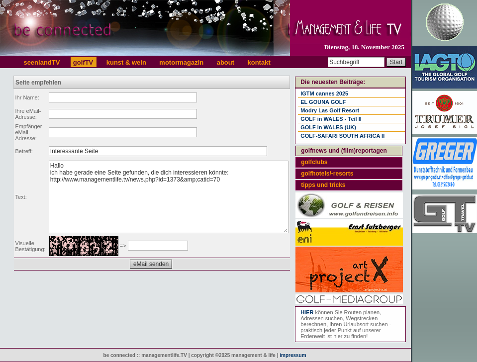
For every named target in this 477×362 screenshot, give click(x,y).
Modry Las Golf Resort (329, 110)
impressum (293, 355)
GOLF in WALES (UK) (328, 127)
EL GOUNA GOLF (323, 102)
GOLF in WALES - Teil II (331, 119)
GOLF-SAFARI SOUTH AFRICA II (342, 136)
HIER (306, 312)
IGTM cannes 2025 (324, 93)
